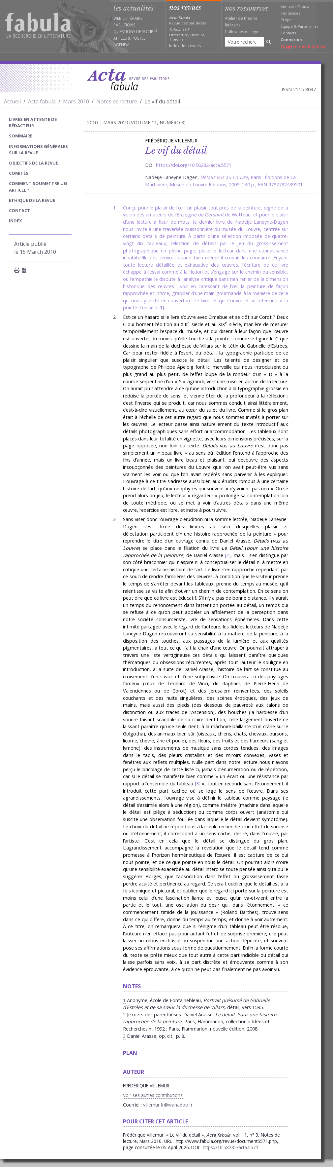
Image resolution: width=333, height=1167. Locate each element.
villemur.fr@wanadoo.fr (168, 1105)
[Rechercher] (269, 42)
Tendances (290, 13)
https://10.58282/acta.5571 (230, 1147)
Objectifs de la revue (33, 163)
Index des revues (185, 46)
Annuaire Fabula (295, 6)
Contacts (288, 32)
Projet (286, 19)
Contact (19, 210)
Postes (138, 38)
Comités (18, 173)
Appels (120, 38)
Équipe (287, 26)
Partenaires (308, 26)
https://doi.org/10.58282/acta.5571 (193, 165)
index (15, 221)
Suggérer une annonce (303, 46)
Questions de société (135, 31)
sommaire (20, 136)
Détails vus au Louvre (224, 177)
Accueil (12, 101)
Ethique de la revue (32, 200)
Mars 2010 (76, 101)
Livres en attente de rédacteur (33, 122)
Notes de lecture (116, 101)
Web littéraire (127, 18)
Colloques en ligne (242, 31)
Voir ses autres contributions (153, 1095)
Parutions (124, 25)
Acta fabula (42, 101)
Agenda (121, 45)
